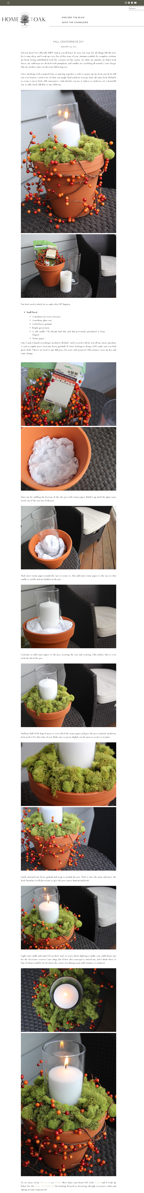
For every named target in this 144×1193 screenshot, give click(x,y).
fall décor (45, 1182)
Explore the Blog (73, 17)
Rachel (97, 1182)
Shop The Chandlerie (75, 22)
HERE (58, 1182)
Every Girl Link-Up (44, 1186)
